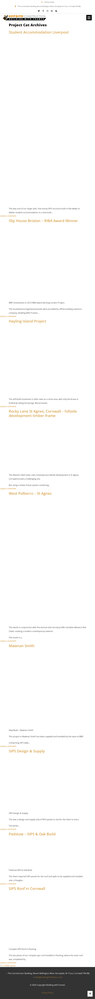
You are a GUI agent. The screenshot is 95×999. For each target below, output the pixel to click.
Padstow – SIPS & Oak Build (32, 833)
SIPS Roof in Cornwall (27, 888)
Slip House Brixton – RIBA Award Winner (43, 220)
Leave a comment (8, 216)
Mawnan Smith (22, 645)
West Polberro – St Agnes (30, 493)
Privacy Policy (47, 992)
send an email (49, 2)
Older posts (10, 965)
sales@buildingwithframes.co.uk (48, 977)
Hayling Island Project (27, 321)
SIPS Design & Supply (27, 750)
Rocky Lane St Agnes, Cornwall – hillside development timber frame (43, 413)
